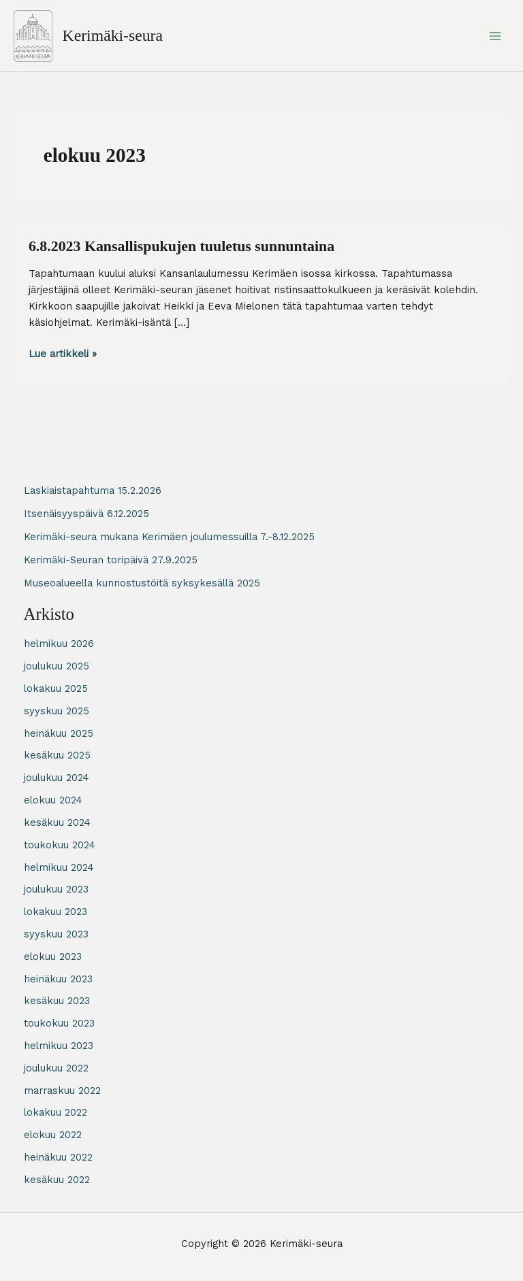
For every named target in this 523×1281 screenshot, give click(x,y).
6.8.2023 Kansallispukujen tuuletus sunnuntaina (181, 246)
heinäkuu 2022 (58, 1157)
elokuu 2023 (53, 956)
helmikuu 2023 (58, 1045)
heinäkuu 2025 (58, 733)
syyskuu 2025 (56, 711)
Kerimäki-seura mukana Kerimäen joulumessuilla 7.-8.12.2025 (169, 537)
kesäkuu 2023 (57, 1001)
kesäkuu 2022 (57, 1180)
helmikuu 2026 (59, 643)
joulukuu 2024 (56, 777)
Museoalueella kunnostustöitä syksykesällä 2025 (142, 583)
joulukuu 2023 (56, 889)
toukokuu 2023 (59, 1023)
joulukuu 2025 (56, 666)
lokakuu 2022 (55, 1112)
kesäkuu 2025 (57, 755)
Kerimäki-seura (113, 35)
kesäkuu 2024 (57, 822)
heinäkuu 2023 (58, 979)
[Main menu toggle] (495, 36)
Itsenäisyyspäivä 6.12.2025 (86, 514)
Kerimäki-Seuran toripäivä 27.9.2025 (110, 560)
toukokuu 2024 (59, 845)
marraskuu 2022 (62, 1090)
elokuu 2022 (53, 1135)
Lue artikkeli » (63, 354)
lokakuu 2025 (56, 688)
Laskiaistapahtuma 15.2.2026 (92, 490)
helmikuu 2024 (59, 867)
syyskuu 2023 (56, 934)
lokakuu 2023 (55, 911)
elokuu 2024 (53, 800)
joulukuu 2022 (56, 1068)
